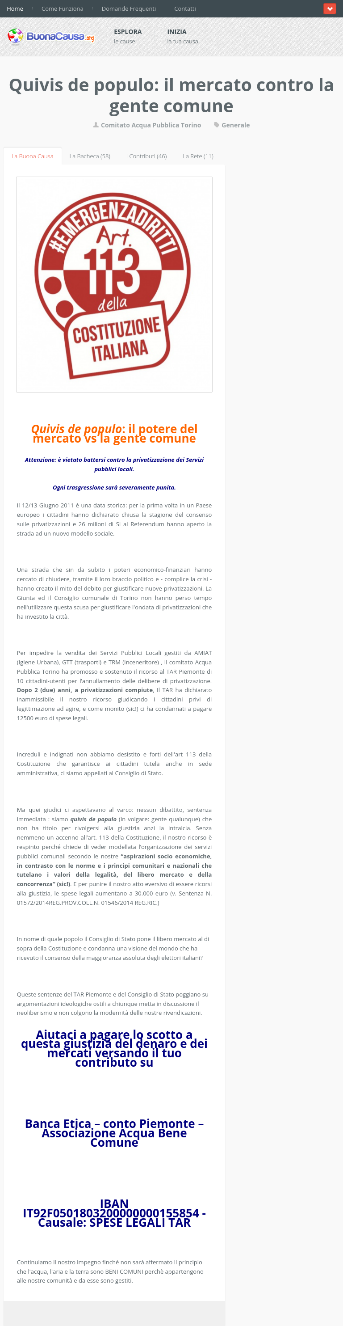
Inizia (177, 31)
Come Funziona (63, 8)
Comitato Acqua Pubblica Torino (147, 125)
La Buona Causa (33, 156)
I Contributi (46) (146, 156)
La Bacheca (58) (90, 156)
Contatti (185, 8)
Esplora (128, 31)
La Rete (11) (198, 156)
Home (15, 8)
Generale (231, 125)
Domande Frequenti (129, 8)
